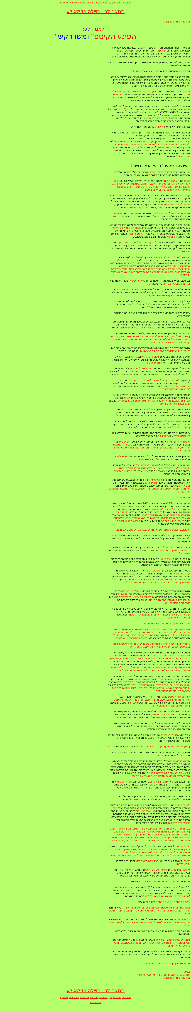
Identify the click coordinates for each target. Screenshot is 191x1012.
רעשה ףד (64, 2)
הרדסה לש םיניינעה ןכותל (176, 21)
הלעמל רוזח (183, 971)
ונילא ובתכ (126, 2)
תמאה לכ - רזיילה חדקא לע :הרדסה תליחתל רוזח (163, 974)
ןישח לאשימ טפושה (134, 893)
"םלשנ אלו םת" (117, 109)
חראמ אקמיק (115, 2)
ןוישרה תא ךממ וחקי (99, 2)
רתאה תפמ (74, 2)
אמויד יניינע (84, 2)
